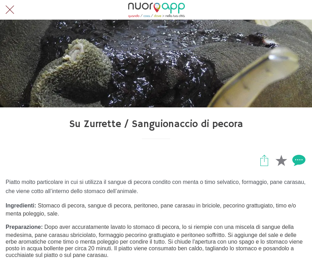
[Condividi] (264, 160)
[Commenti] (298, 160)
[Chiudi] (10, 10)
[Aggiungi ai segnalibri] (281, 160)
